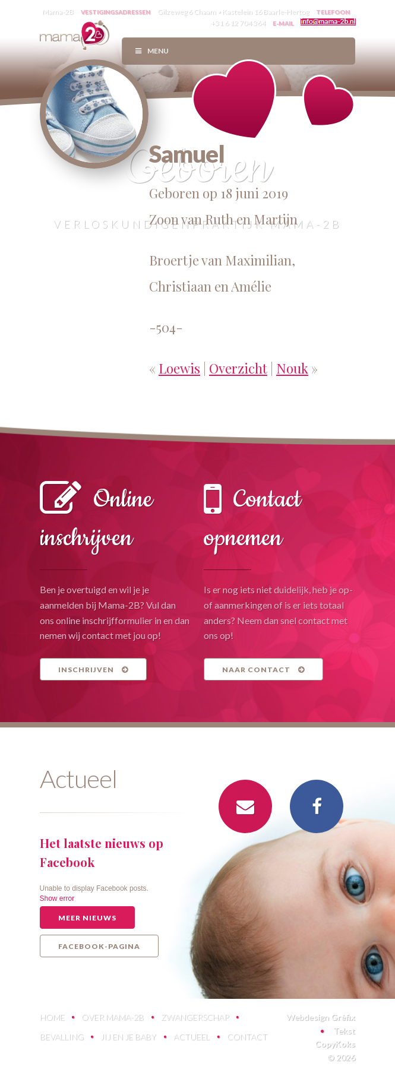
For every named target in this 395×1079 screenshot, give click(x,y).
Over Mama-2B (112, 1017)
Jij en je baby (128, 1036)
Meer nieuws (87, 917)
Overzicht (238, 368)
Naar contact (263, 669)
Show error (57, 898)
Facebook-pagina (99, 946)
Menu (151, 50)
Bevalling (62, 1036)
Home (52, 1017)
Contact (247, 1036)
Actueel (191, 1036)
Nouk (292, 368)
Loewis (179, 368)
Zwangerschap (195, 1017)
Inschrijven (93, 669)
